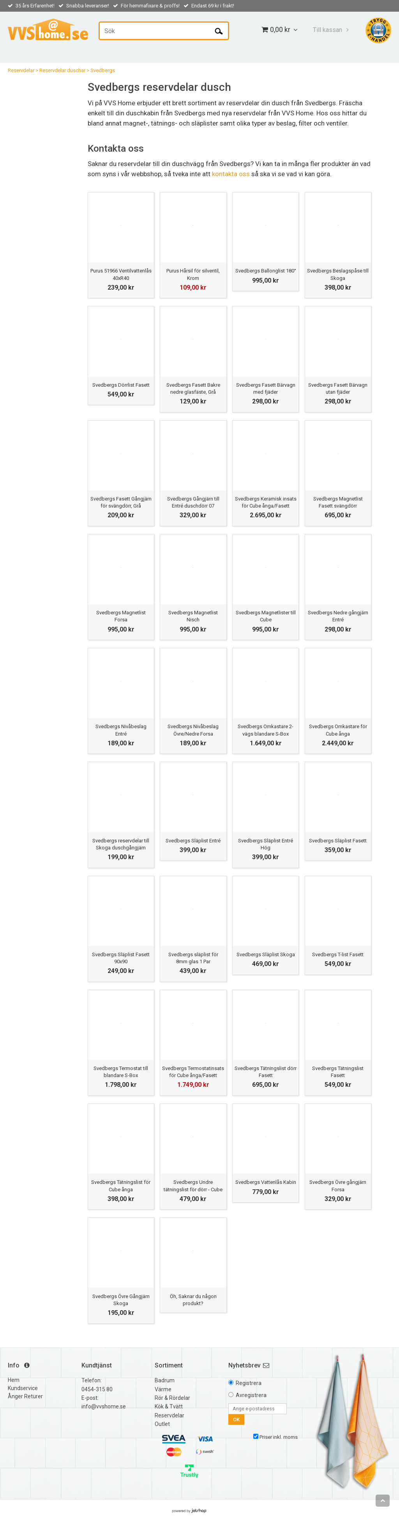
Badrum (165, 1380)
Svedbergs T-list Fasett (338, 954)
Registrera (248, 1383)
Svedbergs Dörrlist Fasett (121, 385)
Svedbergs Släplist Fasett (338, 841)
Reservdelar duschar (62, 70)
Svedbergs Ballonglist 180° (265, 271)
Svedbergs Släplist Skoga (266, 954)
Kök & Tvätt (169, 1406)
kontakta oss (231, 174)
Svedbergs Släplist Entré (193, 841)
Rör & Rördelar (172, 1398)
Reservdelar (21, 70)
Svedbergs (102, 70)
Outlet (162, 1424)
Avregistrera (251, 1395)
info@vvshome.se (103, 1406)
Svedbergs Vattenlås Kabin (265, 1182)
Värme (163, 1389)
